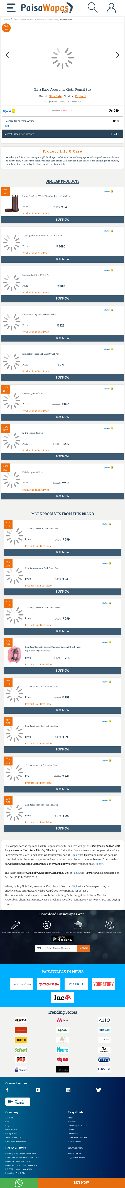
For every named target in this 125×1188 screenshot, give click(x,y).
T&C (7, 126)
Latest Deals (73, 1134)
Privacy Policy (10, 1134)
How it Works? (11, 1130)
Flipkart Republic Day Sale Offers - (21, 1165)
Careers (71, 1130)
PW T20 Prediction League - (18, 1169)
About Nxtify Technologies (15, 1141)
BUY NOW (81, 1183)
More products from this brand (62, 514)
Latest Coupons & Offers (77, 1126)
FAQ (7, 1126)
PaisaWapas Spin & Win (15, 1173)
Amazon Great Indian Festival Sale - (22, 1157)
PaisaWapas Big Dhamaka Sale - (20, 1154)
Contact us (75, 1148)
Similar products (62, 181)
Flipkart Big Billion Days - (17, 1161)
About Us (9, 1118)
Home (70, 1118)
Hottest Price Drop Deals (78, 1137)
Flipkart (80, 96)
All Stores (72, 1122)
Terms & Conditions (13, 1137)
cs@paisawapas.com (76, 1157)
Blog (7, 1122)
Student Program (75, 1141)
